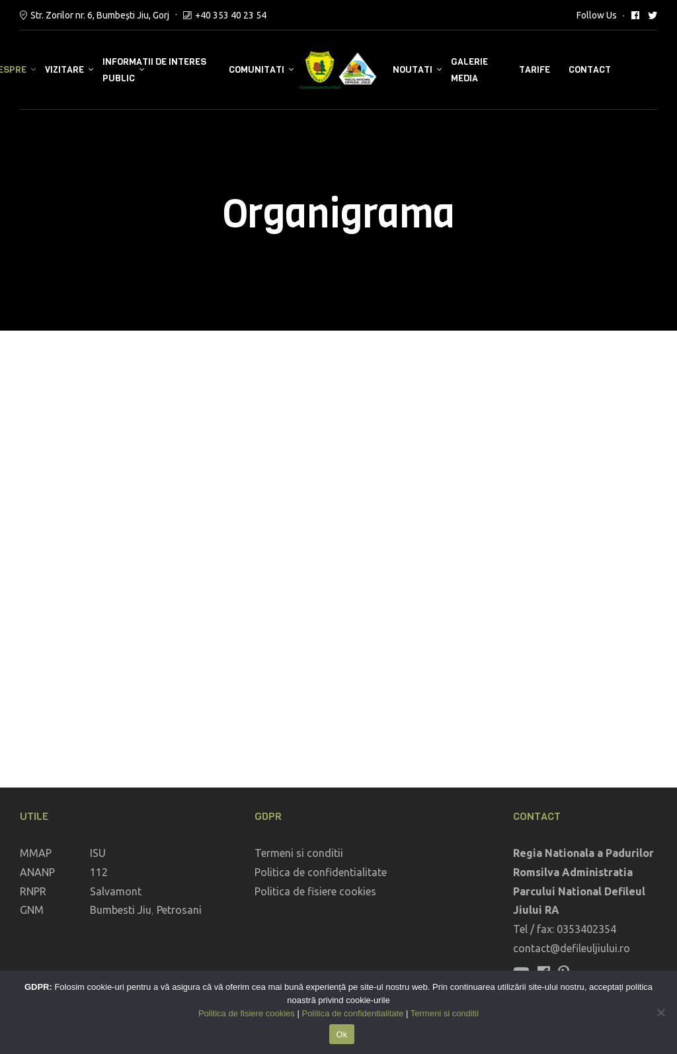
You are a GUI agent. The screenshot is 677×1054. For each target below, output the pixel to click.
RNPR (33, 891)
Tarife (534, 69)
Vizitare (64, 69)
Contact (590, 69)
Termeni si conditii (299, 853)
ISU (98, 853)
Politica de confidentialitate (321, 872)
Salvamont (115, 891)
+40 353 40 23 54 (230, 15)
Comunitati (256, 69)
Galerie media (469, 70)
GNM (32, 910)
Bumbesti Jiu (120, 910)
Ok (341, 1034)
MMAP (36, 853)
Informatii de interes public (154, 70)
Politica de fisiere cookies (315, 891)
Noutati (412, 69)
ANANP (37, 872)
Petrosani (179, 910)
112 (99, 872)
